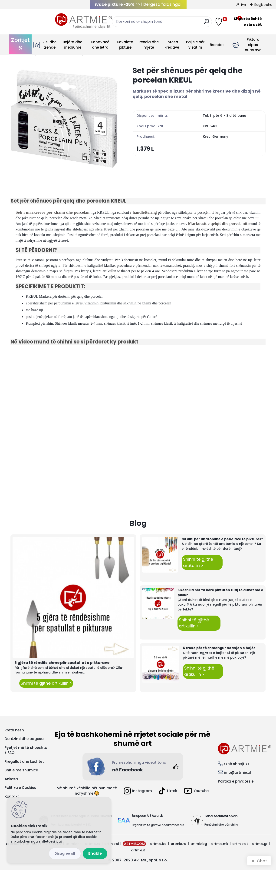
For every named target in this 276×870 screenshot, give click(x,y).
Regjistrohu (263, 4)
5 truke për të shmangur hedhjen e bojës (219, 648)
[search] (179, 23)
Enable (95, 853)
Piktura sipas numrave (253, 44)
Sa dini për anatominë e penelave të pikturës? (222, 539)
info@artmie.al (237, 772)
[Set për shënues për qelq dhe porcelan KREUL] (64, 119)
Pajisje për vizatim (195, 45)
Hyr (243, 4)
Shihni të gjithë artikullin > (46, 683)
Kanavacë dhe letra (100, 45)
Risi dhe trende (49, 45)
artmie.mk (219, 843)
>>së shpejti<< (236, 763)
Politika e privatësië (236, 781)
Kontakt (12, 796)
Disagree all (65, 853)
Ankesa (11, 779)
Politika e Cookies (20, 787)
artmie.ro (178, 843)
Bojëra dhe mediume (72, 45)
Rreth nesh (14, 730)
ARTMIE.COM (134, 843)
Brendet (217, 44)
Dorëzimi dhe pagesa (24, 738)
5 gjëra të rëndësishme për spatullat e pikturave (61, 662)
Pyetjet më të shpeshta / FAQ (26, 750)
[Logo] (38, 21)
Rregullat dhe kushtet (24, 761)
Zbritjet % (20, 44)
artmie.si (111, 843)
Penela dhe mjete (149, 45)
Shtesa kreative (171, 45)
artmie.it (138, 850)
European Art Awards (147, 815)
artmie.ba (158, 843)
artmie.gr (260, 843)
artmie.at (240, 843)
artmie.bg (199, 843)
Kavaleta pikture (125, 45)
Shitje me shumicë (21, 770)
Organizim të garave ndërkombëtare (157, 825)
